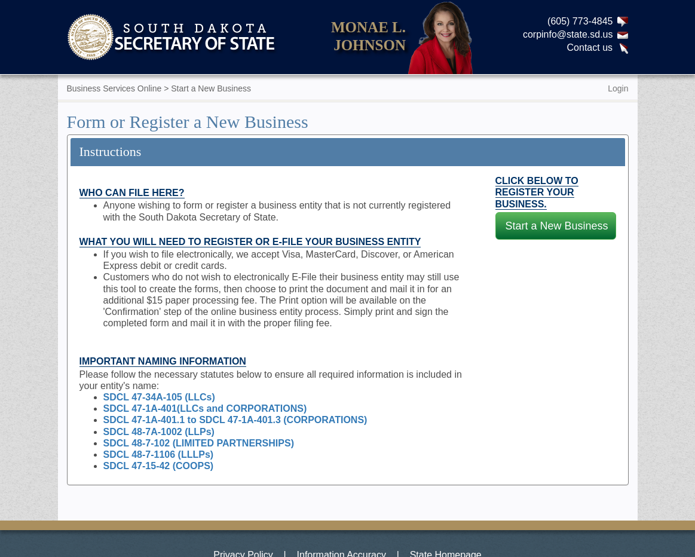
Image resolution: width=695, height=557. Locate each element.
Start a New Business (557, 226)
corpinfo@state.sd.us (568, 34)
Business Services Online (114, 88)
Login (618, 88)
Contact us (590, 47)
